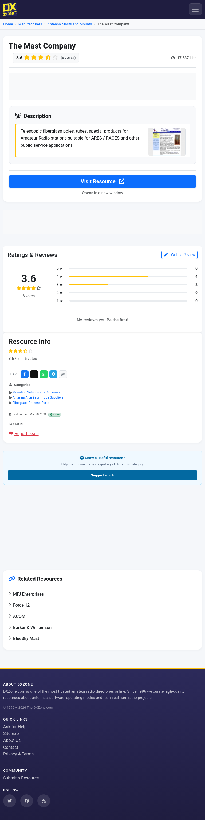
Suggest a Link (102, 475)
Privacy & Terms (18, 754)
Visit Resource (102, 182)
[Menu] (195, 9)
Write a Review (179, 255)
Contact (10, 747)
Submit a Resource (21, 778)
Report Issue (24, 433)
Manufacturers (30, 24)
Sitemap (11, 733)
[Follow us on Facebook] (26, 800)
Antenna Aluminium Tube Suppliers (38, 398)
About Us (12, 740)
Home (8, 24)
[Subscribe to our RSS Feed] (43, 800)
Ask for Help (15, 726)
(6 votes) (68, 58)
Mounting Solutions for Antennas (36, 393)
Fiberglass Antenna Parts (31, 403)
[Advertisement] (102, 86)
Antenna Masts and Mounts (70, 24)
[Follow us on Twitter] (9, 800)
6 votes (31, 359)
